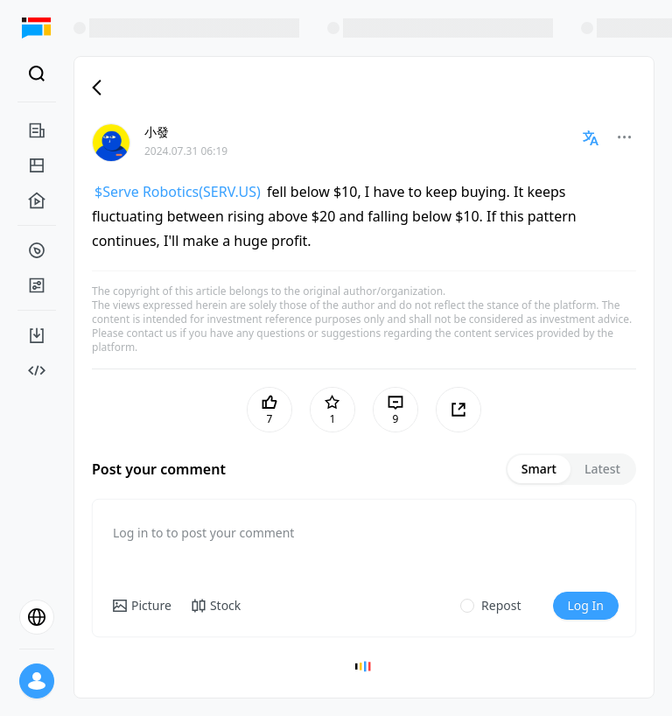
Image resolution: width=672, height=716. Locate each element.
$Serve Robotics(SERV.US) (177, 191)
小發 (156, 131)
